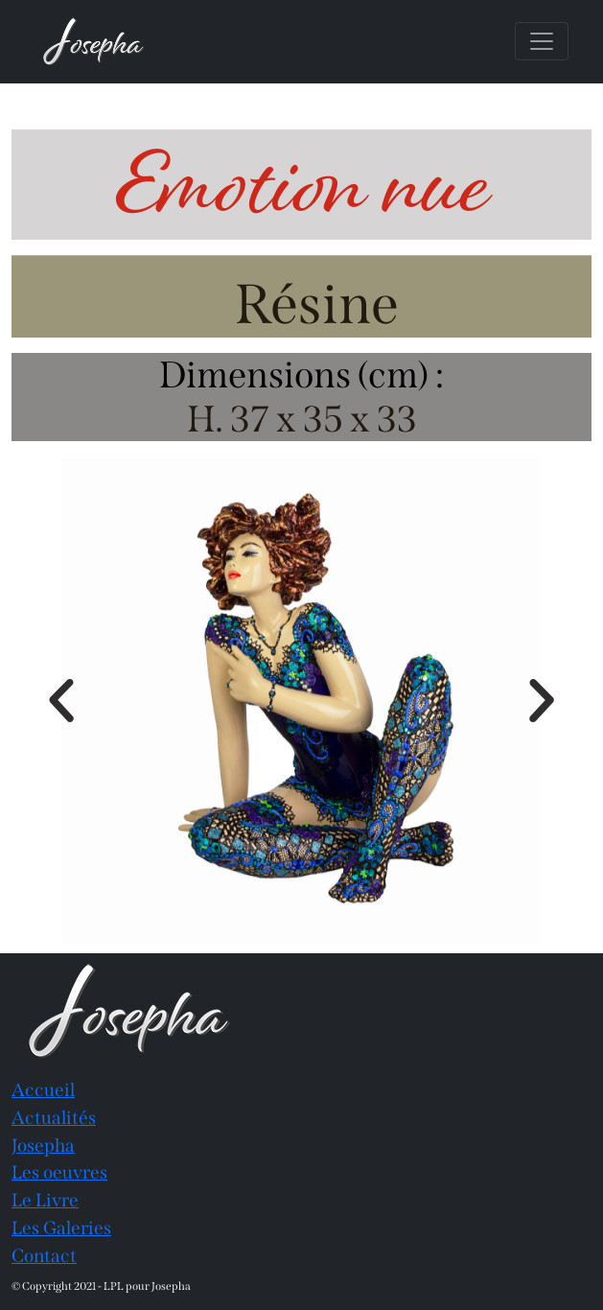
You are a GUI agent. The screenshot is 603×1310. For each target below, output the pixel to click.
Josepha (43, 1146)
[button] (61, 701)
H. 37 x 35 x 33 (302, 419)
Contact (44, 1256)
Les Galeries (61, 1228)
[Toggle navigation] (541, 41)
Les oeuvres (59, 1172)
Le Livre (45, 1200)
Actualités (54, 1118)
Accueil (43, 1090)
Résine (317, 304)
